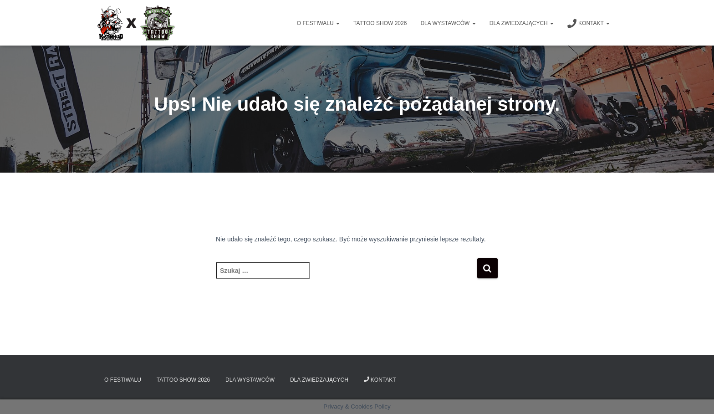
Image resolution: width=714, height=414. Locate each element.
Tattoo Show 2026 (380, 23)
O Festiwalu (318, 23)
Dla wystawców (447, 23)
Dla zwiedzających (522, 23)
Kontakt (588, 23)
